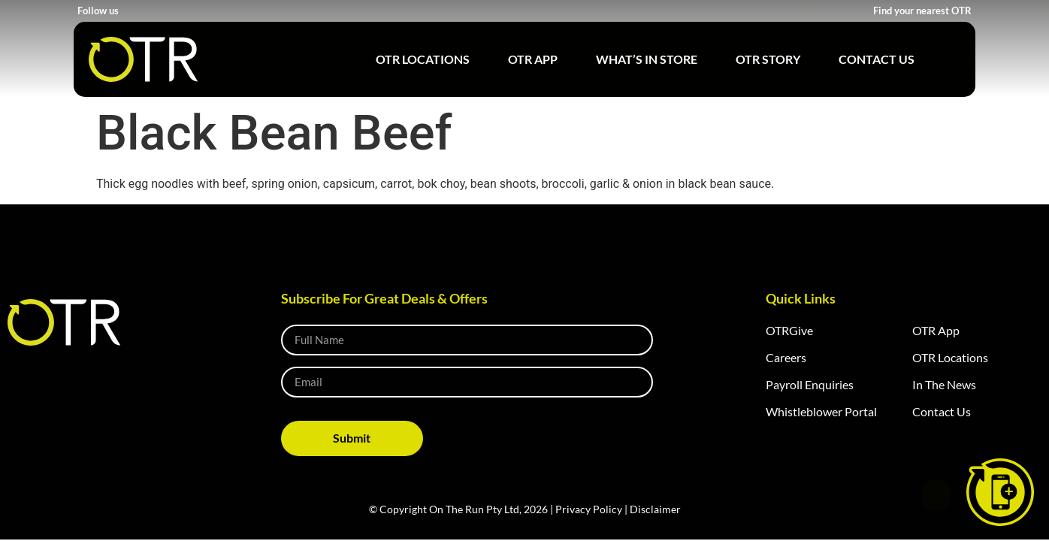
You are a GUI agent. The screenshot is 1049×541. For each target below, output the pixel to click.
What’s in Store (646, 59)
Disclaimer (655, 509)
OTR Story (768, 59)
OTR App (533, 59)
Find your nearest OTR (922, 11)
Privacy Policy (588, 509)
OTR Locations (423, 59)
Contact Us (876, 59)
